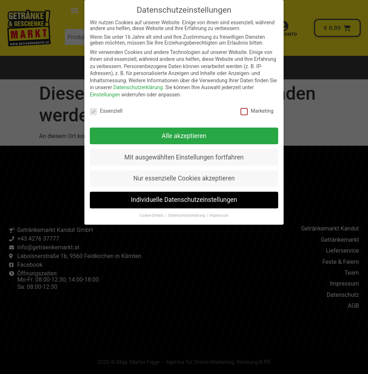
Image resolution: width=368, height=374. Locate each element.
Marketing (257, 111)
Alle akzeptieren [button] (184, 136)
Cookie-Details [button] (152, 215)
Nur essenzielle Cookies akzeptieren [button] (184, 178)
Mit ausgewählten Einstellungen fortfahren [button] (183, 157)
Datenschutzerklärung (138, 87)
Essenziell (106, 111)
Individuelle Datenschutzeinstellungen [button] (184, 199)
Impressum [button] (219, 215)
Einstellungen (105, 94)
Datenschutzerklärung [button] (187, 215)
